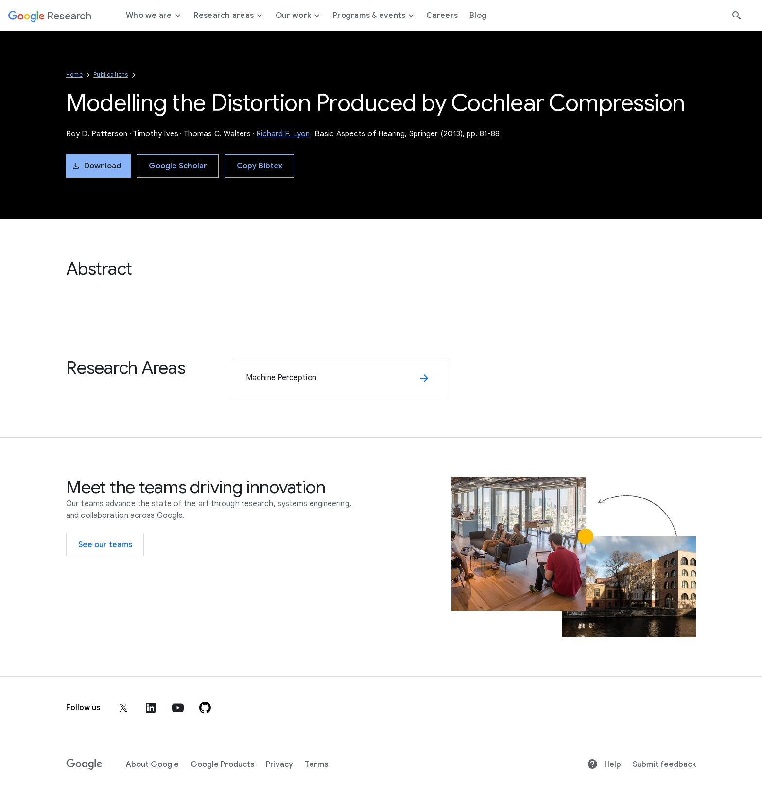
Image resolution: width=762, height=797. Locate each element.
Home (74, 74)
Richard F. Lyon (283, 134)
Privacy (279, 764)
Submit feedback (664, 764)
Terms (316, 764)
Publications (110, 74)
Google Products (222, 764)
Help (604, 764)
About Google (152, 764)
